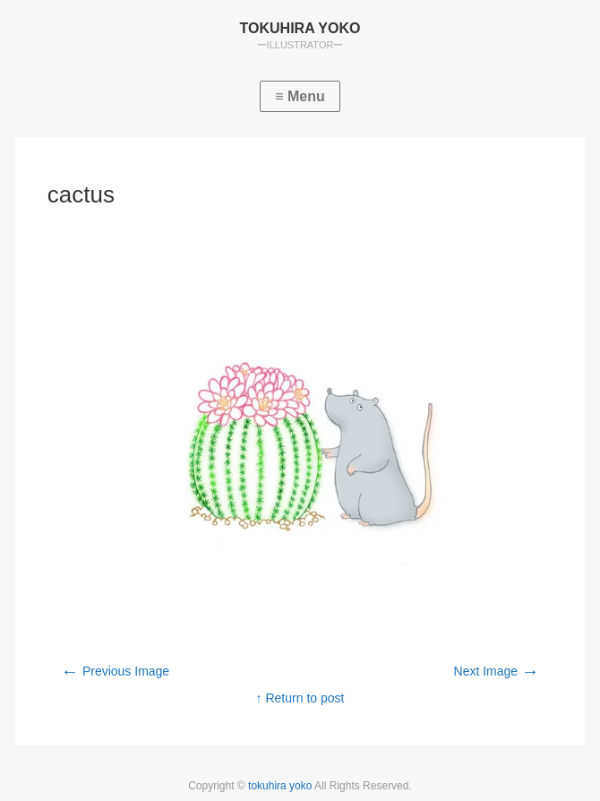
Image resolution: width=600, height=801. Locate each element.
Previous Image (115, 671)
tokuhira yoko (281, 785)
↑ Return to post (300, 698)
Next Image (496, 671)
